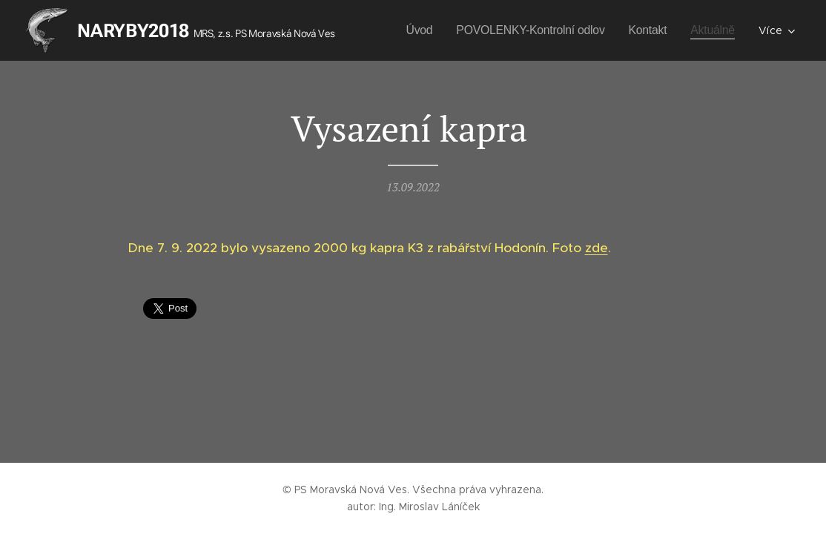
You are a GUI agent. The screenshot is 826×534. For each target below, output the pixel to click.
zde (596, 248)
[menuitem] (407, 30)
